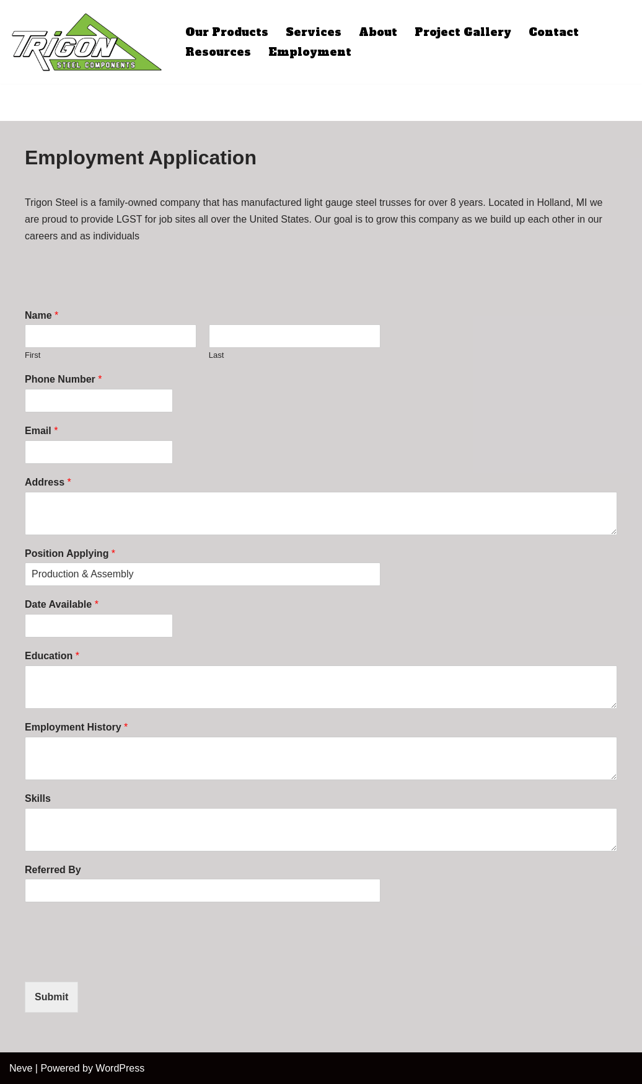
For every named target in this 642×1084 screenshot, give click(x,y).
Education (52, 656)
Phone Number (63, 379)
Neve (20, 1068)
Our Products (226, 32)
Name (41, 315)
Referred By (53, 869)
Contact (554, 32)
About (378, 32)
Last (216, 355)
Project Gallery (463, 32)
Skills (38, 798)
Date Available (62, 604)
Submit (51, 997)
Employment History (76, 727)
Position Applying (70, 553)
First (32, 355)
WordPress (119, 1068)
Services (313, 32)
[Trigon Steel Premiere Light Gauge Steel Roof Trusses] (86, 42)
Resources (218, 52)
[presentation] (119, 961)
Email (41, 430)
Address (48, 482)
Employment (309, 52)
